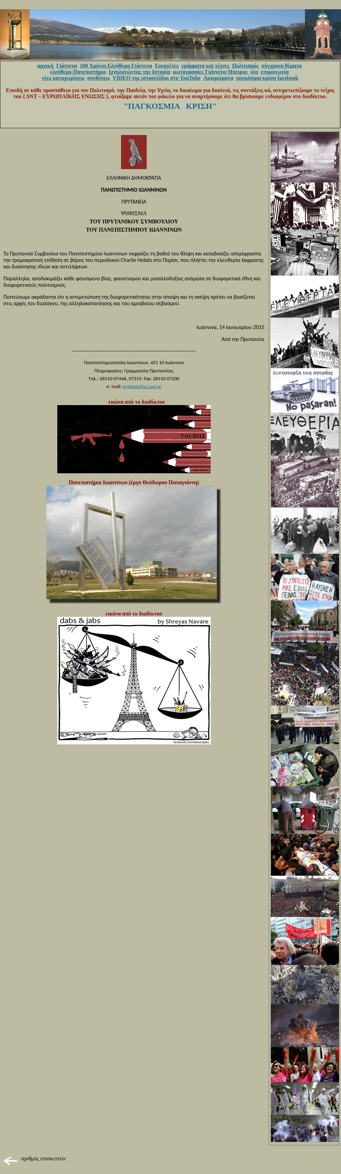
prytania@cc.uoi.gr (142, 386)
